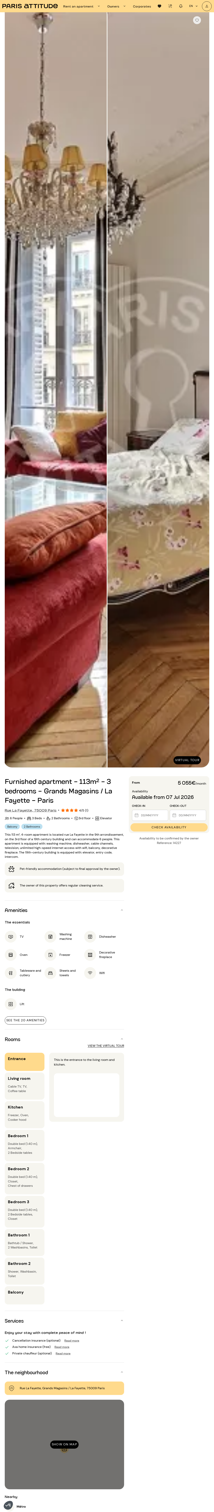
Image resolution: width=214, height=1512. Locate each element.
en (194, 6)
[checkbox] (197, 20)
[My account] (207, 6)
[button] (8, 1505)
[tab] (82, 6)
